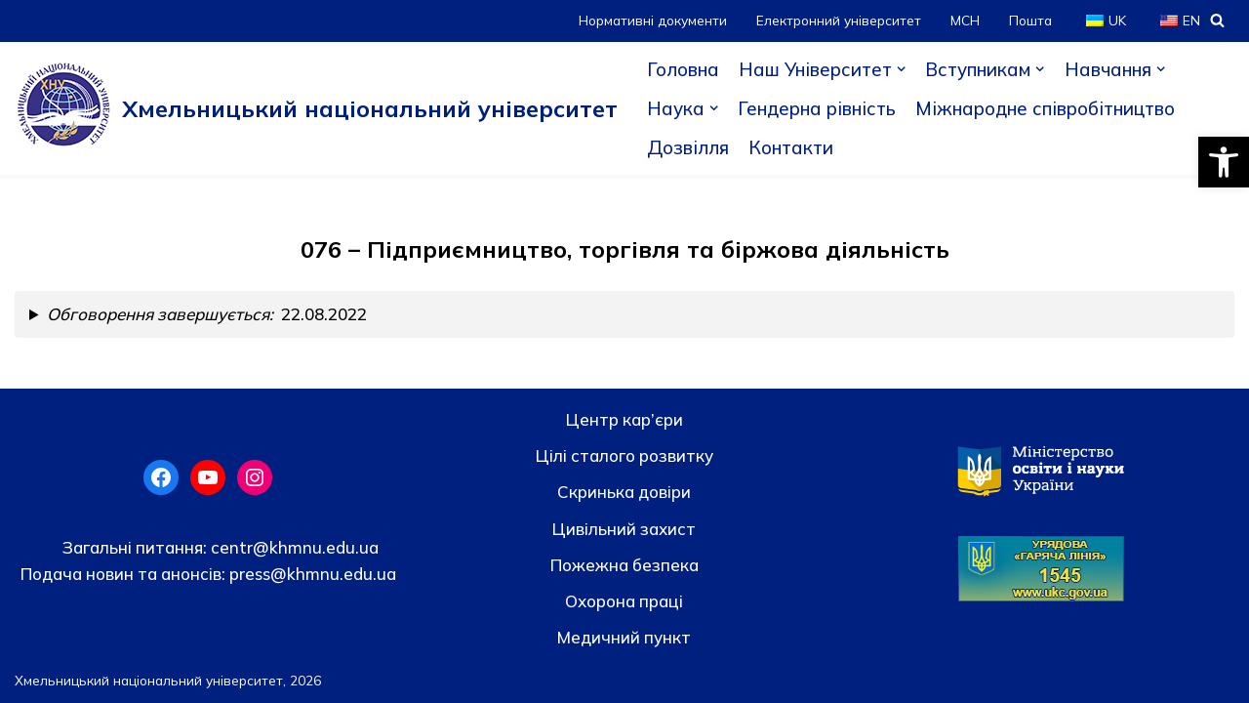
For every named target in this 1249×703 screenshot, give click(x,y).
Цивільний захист (624, 528)
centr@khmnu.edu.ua (293, 547)
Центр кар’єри (624, 419)
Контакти (790, 147)
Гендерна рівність (817, 108)
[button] (1223, 162)
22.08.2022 (207, 314)
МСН (965, 20)
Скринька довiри (624, 491)
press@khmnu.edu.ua (310, 573)
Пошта (1030, 20)
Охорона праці (624, 601)
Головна (683, 69)
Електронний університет (838, 20)
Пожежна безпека (624, 565)
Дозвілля (688, 147)
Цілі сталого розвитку (624, 455)
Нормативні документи (653, 20)
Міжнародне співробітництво (1045, 108)
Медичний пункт (624, 637)
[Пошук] (1217, 20)
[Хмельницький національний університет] (316, 108)
